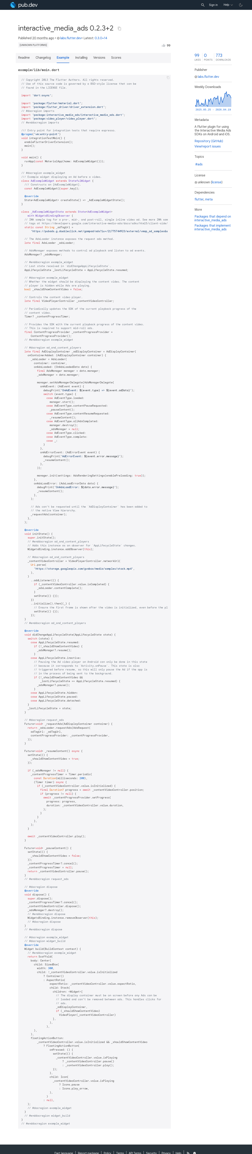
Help (226, 4)
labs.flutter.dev (69, 38)
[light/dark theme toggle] (240, 5)
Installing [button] (81, 58)
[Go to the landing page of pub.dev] (24, 5)
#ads (199, 164)
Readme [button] (24, 58)
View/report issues (208, 146)
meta (209, 199)
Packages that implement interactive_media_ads (213, 227)
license (216, 182)
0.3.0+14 (101, 38)
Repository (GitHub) (209, 141)
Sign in (213, 5)
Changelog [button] (43, 58)
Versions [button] (99, 58)
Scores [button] (116, 58)
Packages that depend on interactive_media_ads (213, 218)
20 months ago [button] (43, 38)
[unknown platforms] (33, 45)
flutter (199, 199)
